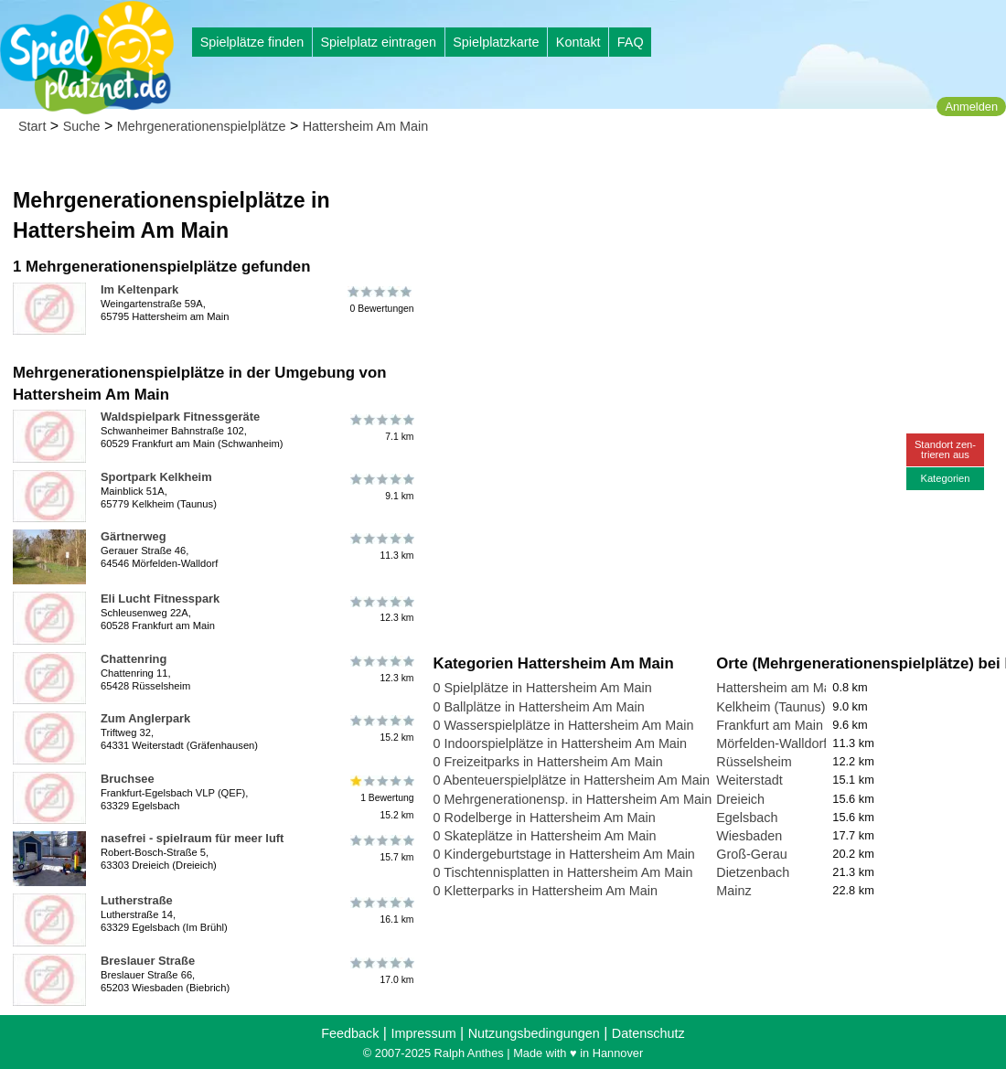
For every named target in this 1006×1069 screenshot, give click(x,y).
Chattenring (133, 659)
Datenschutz (648, 1033)
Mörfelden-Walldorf (771, 743)
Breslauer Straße (148, 960)
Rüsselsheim (753, 761)
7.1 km (381, 427)
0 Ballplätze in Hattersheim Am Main (539, 707)
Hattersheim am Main (778, 687)
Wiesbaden (749, 835)
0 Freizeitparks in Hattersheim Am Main (548, 761)
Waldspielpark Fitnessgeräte (180, 416)
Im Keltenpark (139, 289)
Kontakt (578, 42)
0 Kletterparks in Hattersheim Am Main (545, 890)
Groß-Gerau (751, 854)
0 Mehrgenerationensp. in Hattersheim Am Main (572, 799)
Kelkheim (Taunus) (770, 707)
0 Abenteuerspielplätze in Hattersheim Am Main (571, 780)
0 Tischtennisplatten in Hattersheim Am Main (563, 872)
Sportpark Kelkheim (156, 477)
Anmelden (971, 106)
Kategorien (944, 478)
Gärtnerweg (133, 536)
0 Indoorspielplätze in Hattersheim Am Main (560, 743)
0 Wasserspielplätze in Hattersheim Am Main (563, 725)
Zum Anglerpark (145, 718)
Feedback (350, 1033)
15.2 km (381, 729)
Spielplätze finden (252, 42)
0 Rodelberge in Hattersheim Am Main (544, 817)
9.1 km (381, 487)
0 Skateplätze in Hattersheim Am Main (545, 835)
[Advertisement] (641, 173)
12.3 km (381, 609)
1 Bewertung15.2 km (381, 797)
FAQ (630, 42)
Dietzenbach (752, 872)
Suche (82, 126)
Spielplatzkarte (496, 42)
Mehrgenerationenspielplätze (201, 126)
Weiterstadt (749, 780)
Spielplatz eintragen (377, 42)
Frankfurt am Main (769, 725)
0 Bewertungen (381, 300)
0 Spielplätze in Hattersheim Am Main (542, 687)
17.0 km (381, 971)
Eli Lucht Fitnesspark (160, 598)
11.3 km (381, 547)
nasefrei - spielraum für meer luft (192, 838)
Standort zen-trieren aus (945, 449)
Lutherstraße (137, 900)
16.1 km (381, 911)
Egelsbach (746, 817)
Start (32, 126)
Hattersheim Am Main (366, 126)
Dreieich (740, 799)
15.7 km (381, 848)
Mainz (733, 890)
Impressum (423, 1033)
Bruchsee (128, 779)
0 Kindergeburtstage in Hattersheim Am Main (564, 854)
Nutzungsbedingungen (534, 1033)
